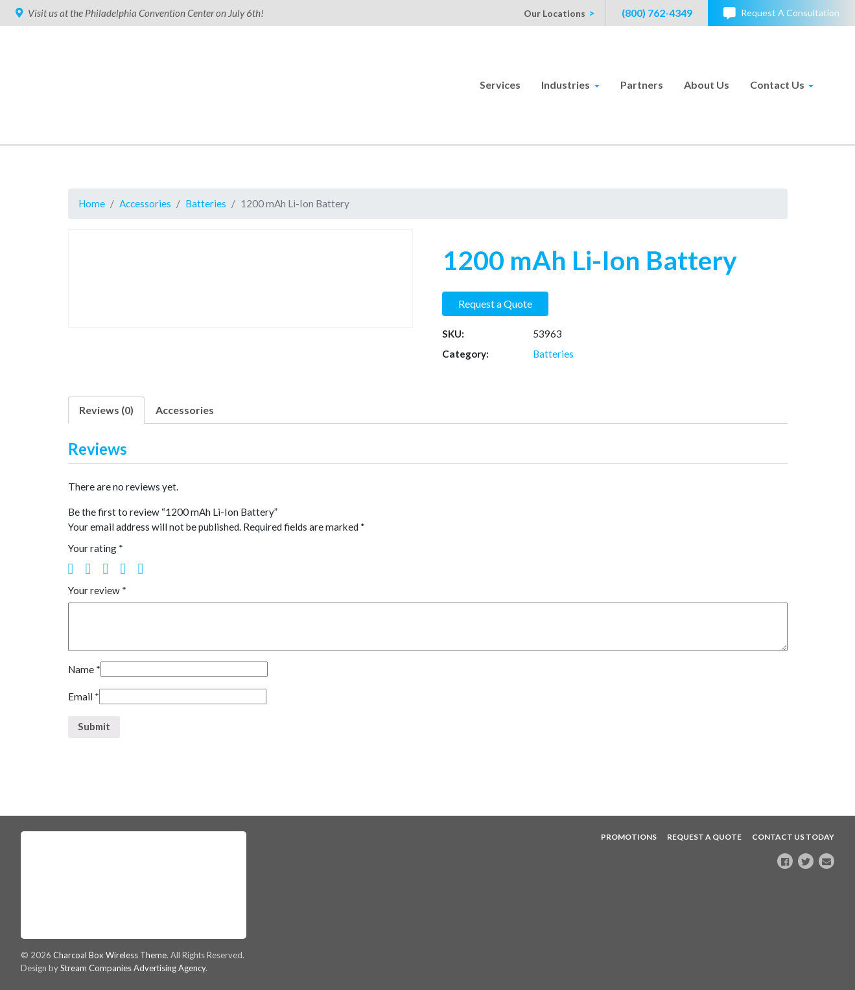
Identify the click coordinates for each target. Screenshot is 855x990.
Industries (565, 84)
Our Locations (554, 13)
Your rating (96, 554)
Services (500, 84)
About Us (706, 84)
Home (92, 204)
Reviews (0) (106, 414)
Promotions (629, 835)
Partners (641, 84)
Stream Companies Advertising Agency (134, 968)
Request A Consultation (781, 13)
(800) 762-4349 (657, 12)
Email (83, 705)
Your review (97, 597)
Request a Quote (495, 305)
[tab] (106, 414)
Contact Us (777, 84)
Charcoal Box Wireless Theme (111, 954)
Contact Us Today (793, 835)
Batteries (209, 204)
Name (85, 677)
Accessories (147, 204)
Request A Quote (704, 835)
